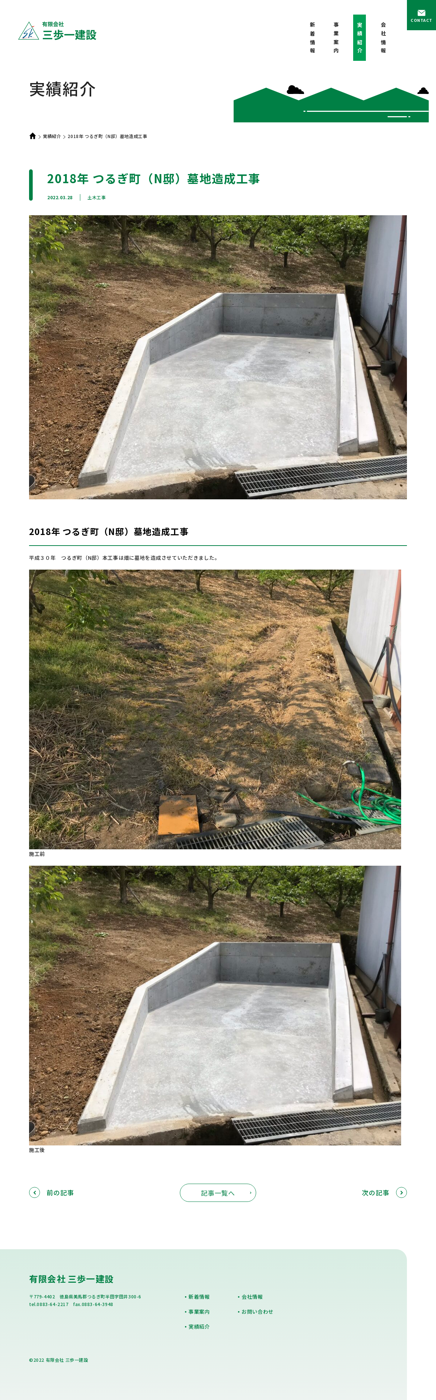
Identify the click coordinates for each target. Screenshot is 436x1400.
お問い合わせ (258, 1311)
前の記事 (51, 1192)
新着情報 (312, 39)
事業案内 (336, 39)
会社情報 (383, 39)
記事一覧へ (218, 1193)
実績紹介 (52, 136)
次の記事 (384, 1192)
